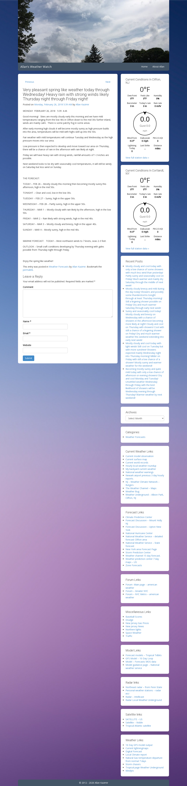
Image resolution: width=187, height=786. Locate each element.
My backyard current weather (141, 468)
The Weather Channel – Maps (141, 488)
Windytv (130, 770)
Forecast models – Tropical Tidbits (144, 655)
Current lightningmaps (137, 748)
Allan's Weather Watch (36, 67)
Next (107, 81)
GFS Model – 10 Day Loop (139, 658)
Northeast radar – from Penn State (144, 687)
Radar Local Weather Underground (144, 700)
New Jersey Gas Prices (137, 623)
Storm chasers (133, 764)
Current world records (137, 462)
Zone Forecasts (134, 565)
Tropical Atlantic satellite (138, 725)
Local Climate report (136, 754)
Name (27, 321)
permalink (28, 269)
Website (27, 345)
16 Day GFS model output (139, 744)
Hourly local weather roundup (141, 465)
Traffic (129, 635)
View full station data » (137, 157)
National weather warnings (140, 472)
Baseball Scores (134, 616)
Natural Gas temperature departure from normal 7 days (144, 759)
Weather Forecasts (59, 266)
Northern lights (133, 629)
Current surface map (136, 459)
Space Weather (133, 632)
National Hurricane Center (139, 533)
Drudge (129, 619)
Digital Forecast (134, 751)
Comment (28, 287)
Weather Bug (132, 491)
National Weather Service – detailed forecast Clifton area (144, 538)
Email (26, 333)
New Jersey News (135, 626)
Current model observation (140, 456)
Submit (28, 358)
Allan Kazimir (82, 104)
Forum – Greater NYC (137, 591)
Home (144, 66)
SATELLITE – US (134, 719)
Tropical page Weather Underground (145, 767)
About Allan (158, 66)
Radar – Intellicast (135, 696)
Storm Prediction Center (138, 552)
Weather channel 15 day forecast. (143, 555)
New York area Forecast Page (141, 549)
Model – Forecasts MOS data (141, 661)
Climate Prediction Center (139, 517)
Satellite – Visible (134, 722)
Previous (29, 81)
